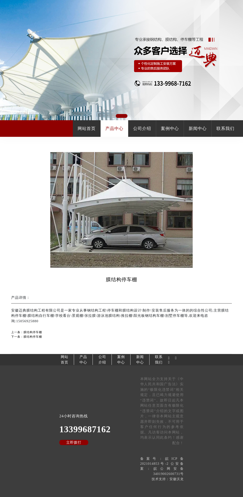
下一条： (26, 336)
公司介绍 (142, 128)
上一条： (26, 332)
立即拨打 (73, 442)
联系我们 (225, 128)
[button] (121, 116)
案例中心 (170, 128)
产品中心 (114, 128)
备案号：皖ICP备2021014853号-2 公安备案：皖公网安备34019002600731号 (162, 466)
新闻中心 (198, 128)
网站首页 (87, 128)
